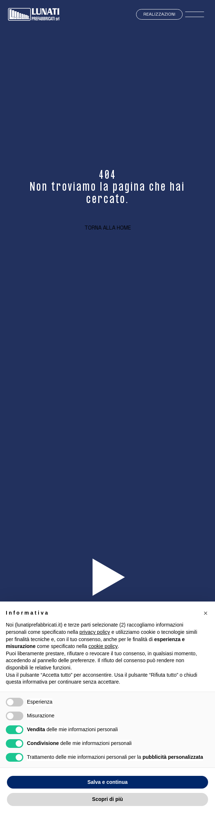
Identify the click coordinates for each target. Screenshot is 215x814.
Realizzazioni (159, 14)
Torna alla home (107, 227)
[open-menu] (195, 14)
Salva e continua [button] (107, 782)
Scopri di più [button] (107, 799)
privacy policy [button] (94, 632)
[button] (205, 613)
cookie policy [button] (103, 646)
